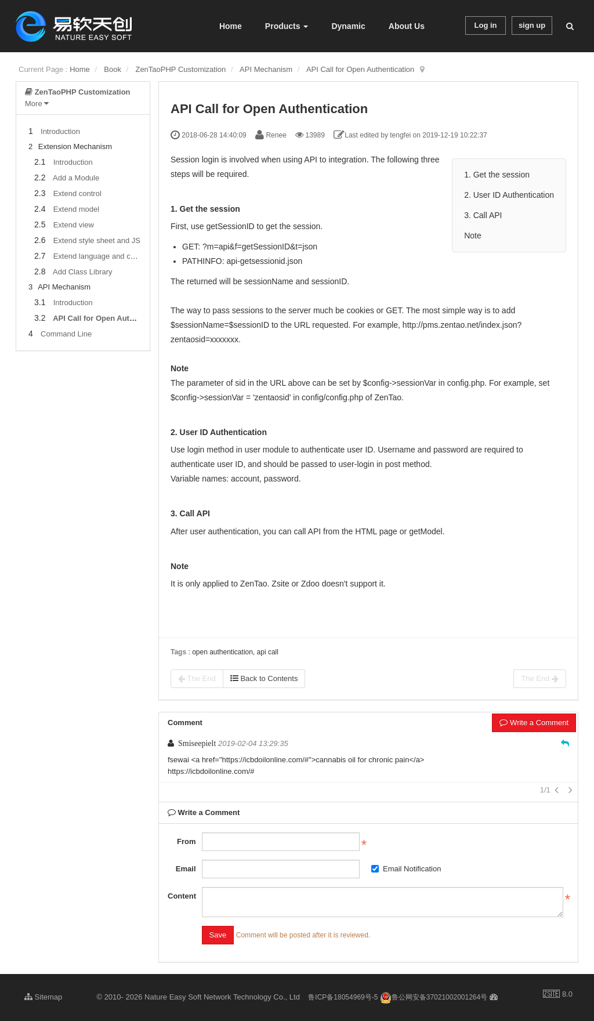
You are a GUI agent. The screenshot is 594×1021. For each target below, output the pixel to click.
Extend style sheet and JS (96, 240)
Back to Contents (264, 678)
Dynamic (348, 26)
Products (287, 26)
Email (186, 868)
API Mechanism (266, 69)
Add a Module (76, 177)
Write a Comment (533, 722)
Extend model (76, 209)
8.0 (558, 995)
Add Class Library (83, 271)
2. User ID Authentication (509, 195)
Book (112, 69)
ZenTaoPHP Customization (180, 69)
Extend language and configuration (111, 256)
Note (472, 235)
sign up (532, 25)
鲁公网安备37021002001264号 (433, 997)
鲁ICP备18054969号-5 (343, 997)
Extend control (77, 193)
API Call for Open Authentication (360, 69)
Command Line (66, 334)
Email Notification (406, 868)
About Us (407, 26)
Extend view (73, 224)
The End (197, 678)
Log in (486, 25)
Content (182, 896)
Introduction (60, 131)
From (186, 841)
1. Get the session (497, 174)
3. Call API (483, 215)
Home (230, 26)
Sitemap (43, 997)
